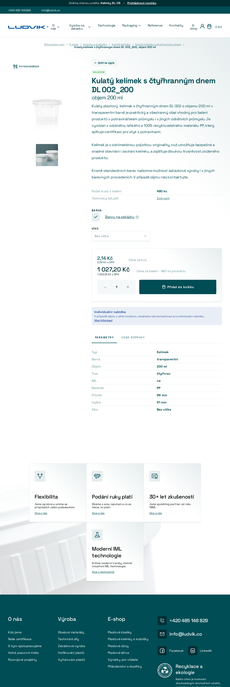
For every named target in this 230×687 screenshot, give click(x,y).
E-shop (193, 27)
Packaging (131, 25)
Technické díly (68, 576)
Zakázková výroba (71, 583)
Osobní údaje (180, 679)
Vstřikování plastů (71, 590)
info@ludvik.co (50, 10)
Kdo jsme (14, 569)
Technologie (106, 25)
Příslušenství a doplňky (125, 604)
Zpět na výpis (104, 63)
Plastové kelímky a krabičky (128, 576)
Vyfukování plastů (71, 597)
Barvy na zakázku (120, 217)
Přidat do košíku (178, 287)
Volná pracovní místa (23, 590)
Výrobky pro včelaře (123, 597)
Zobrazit (163, 198)
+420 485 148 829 (19, 10)
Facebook (176, 588)
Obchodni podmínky (209, 679)
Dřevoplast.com (54, 44)
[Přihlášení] (202, 27)
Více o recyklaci (186, 635)
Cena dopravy (133, 337)
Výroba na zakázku (80, 27)
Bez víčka (102, 236)
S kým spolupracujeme (25, 583)
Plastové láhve (118, 590)
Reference (155, 25)
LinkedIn (206, 588)
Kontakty (176, 25)
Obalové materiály (71, 569)
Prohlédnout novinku (141, 3)
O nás (55, 27)
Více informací (103, 320)
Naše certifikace (19, 576)
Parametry (104, 337)
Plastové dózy (118, 583)
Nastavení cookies (153, 679)
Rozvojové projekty (22, 597)
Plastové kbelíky (120, 569)
